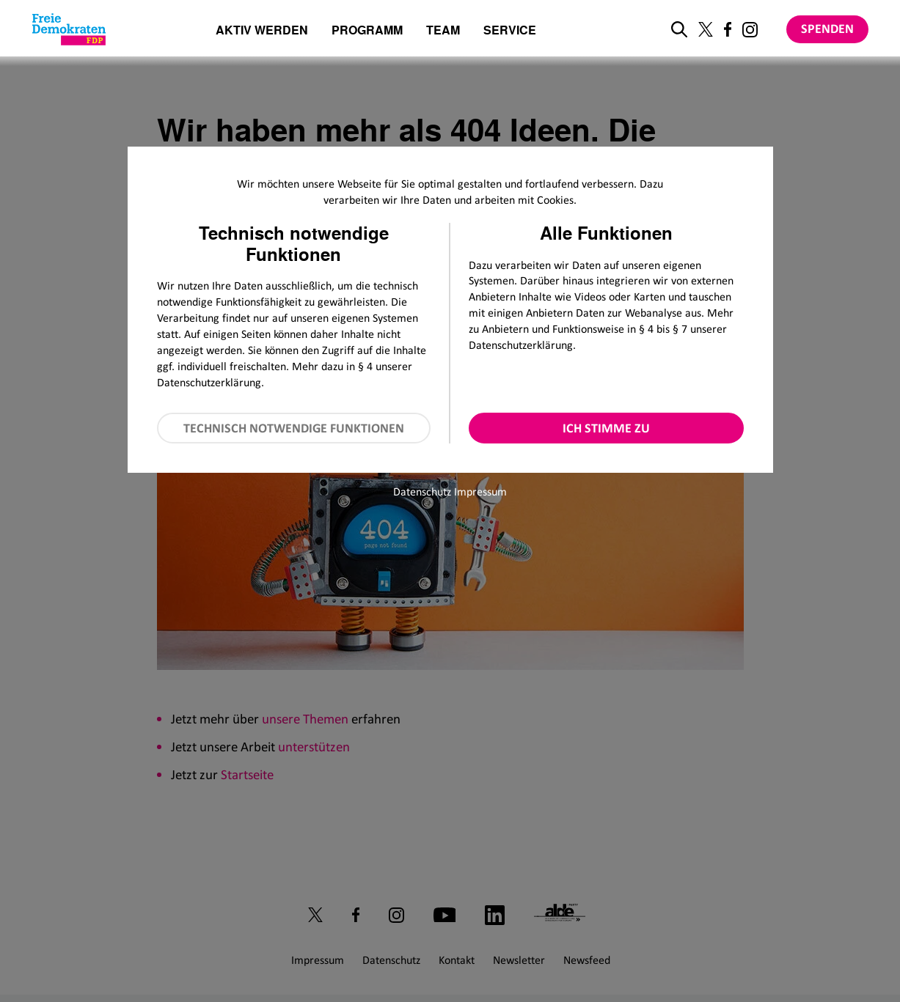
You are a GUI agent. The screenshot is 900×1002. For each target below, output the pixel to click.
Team (443, 31)
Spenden (827, 29)
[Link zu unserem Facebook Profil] (727, 29)
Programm (367, 31)
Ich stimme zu (606, 428)
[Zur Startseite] (69, 29)
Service (509, 31)
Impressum (480, 491)
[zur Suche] (679, 29)
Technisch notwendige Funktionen (293, 428)
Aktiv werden (262, 31)
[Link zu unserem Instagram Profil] (750, 29)
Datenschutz (422, 491)
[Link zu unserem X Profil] (705, 29)
